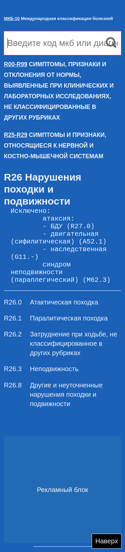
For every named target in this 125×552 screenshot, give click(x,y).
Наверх (106, 541)
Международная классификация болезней (58, 18)
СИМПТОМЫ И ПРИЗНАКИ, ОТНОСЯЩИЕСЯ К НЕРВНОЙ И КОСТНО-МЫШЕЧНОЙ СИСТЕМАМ (55, 146)
